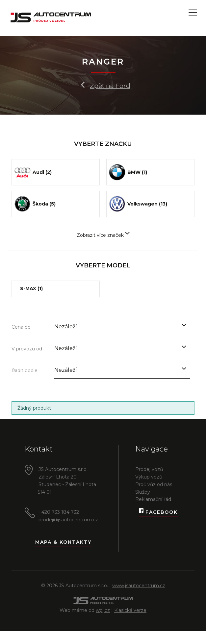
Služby (142, 492)
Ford (123, 86)
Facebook (158, 512)
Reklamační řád (153, 499)
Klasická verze (130, 610)
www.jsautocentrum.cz (138, 586)
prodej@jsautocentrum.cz (68, 520)
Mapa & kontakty (63, 542)
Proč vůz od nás (153, 484)
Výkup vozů (148, 477)
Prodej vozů (149, 469)
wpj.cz (103, 610)
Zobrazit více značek (103, 235)
